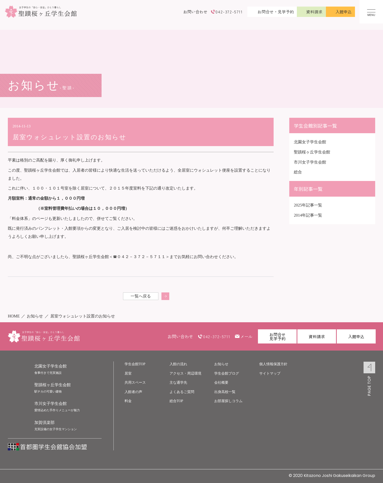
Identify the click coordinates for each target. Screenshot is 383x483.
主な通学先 (178, 382)
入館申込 (344, 12)
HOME (14, 316)
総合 (298, 172)
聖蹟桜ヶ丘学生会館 (312, 152)
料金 (128, 401)
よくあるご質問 (182, 392)
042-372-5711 (229, 12)
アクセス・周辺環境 (185, 373)
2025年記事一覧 (308, 205)
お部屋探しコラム (228, 401)
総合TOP (176, 401)
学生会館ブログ (226, 373)
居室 (128, 373)
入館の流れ (178, 364)
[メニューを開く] (371, 12)
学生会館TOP (135, 364)
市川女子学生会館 (310, 162)
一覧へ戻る (141, 296)
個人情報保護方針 (273, 364)
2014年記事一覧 (308, 215)
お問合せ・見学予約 (275, 12)
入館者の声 (133, 392)
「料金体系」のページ (28, 218)
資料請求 (314, 12)
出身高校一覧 (224, 392)
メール (246, 336)
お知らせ (35, 316)
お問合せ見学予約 (277, 336)
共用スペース (135, 382)
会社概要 (221, 382)
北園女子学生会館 (310, 142)
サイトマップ (269, 373)
